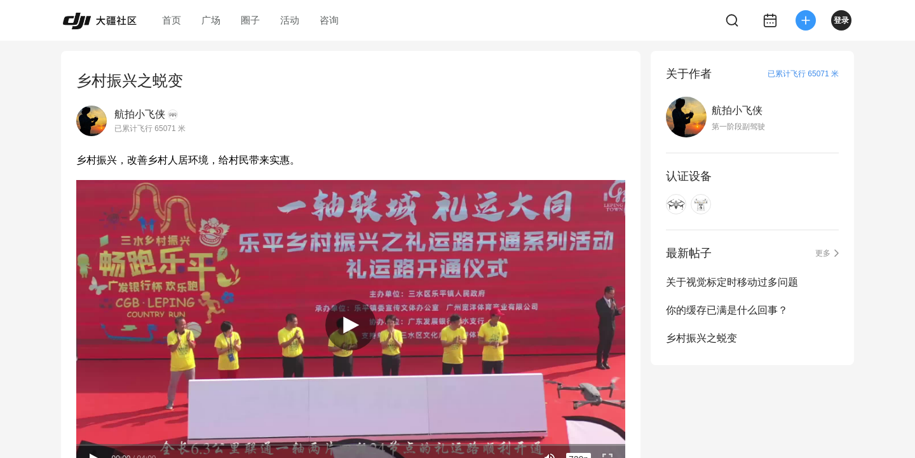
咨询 (329, 20)
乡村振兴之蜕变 (701, 338)
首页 (171, 20)
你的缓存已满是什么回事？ (727, 310)
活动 (289, 20)
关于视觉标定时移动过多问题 (732, 282)
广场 (210, 20)
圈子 (250, 20)
